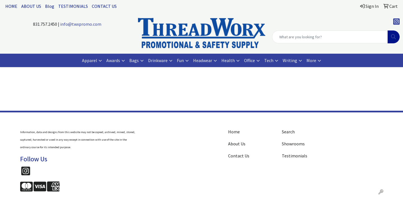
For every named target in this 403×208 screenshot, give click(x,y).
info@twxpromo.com (80, 24)
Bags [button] (134, 60)
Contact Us (238, 156)
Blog (49, 6)
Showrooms (293, 143)
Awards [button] (113, 60)
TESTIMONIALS (73, 6)
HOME (11, 6)
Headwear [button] (202, 60)
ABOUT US (31, 6)
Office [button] (249, 60)
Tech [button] (268, 60)
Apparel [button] (89, 60)
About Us (236, 143)
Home (234, 131)
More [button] (311, 60)
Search (288, 131)
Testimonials (294, 156)
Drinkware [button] (158, 60)
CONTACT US (104, 6)
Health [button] (228, 60)
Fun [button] (180, 60)
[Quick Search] (330, 36)
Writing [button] (290, 60)
